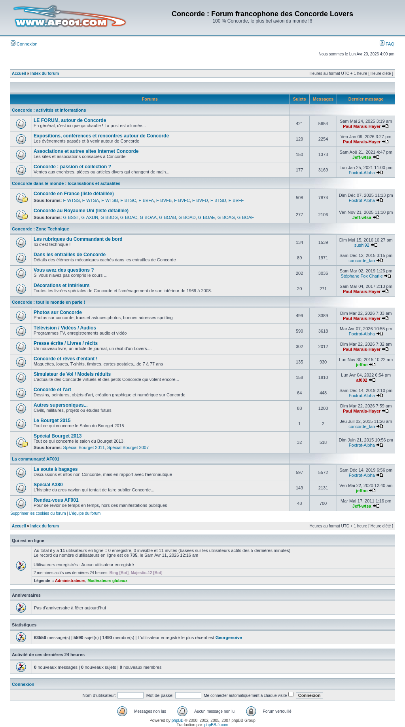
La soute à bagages (56, 469)
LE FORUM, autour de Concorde (70, 120)
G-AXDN (89, 217)
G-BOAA (148, 217)
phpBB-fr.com (216, 725)
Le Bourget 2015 (52, 420)
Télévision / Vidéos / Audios (65, 328)
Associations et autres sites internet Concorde (86, 151)
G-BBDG (108, 217)
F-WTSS (71, 200)
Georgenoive (229, 637)
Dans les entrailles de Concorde (70, 254)
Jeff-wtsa (361, 157)
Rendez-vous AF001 (56, 500)
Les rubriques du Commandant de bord (78, 239)
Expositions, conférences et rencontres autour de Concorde (101, 136)
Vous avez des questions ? (64, 270)
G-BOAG (226, 217)
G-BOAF (245, 217)
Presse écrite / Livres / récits (66, 343)
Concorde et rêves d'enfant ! (66, 359)
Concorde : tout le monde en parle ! (48, 302)
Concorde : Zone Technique (40, 228)
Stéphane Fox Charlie (361, 276)
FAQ (387, 44)
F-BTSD (218, 200)
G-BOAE (206, 217)
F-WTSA (90, 200)
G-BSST (71, 217)
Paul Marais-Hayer (361, 126)
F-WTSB (109, 200)
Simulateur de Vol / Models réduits (72, 374)
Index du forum (44, 73)
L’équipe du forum (85, 513)
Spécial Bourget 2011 (84, 447)
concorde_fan (361, 260)
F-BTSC (128, 200)
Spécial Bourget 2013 (57, 436)
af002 (361, 380)
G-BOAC (128, 217)
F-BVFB (164, 200)
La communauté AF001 (35, 459)
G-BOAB (167, 217)
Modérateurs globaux (107, 581)
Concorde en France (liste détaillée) (74, 193)
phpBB (178, 720)
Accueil (19, 73)
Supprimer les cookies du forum (38, 513)
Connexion (24, 44)
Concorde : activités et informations (49, 110)
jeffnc (361, 364)
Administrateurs (70, 581)
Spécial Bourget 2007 (128, 447)
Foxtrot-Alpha (362, 172)
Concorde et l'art (52, 389)
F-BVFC (182, 200)
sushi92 (361, 245)
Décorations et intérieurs (61, 285)
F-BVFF (236, 200)
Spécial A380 (48, 484)
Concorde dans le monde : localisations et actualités (66, 183)
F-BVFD (200, 200)
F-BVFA (146, 200)
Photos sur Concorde (58, 312)
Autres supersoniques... (61, 405)
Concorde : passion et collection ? (72, 166)
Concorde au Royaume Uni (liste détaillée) (81, 210)
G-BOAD (186, 217)
